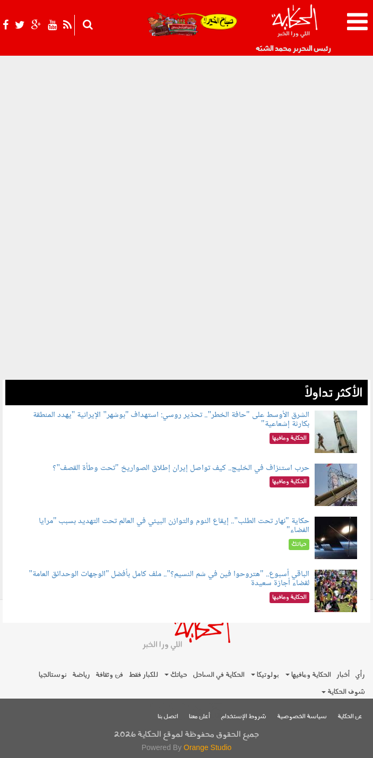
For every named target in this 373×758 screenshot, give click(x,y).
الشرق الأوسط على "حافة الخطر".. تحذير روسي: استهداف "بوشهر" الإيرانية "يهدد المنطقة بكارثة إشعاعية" (171, 420)
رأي (360, 675)
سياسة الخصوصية (302, 716)
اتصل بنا (168, 716)
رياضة (81, 675)
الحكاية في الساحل (219, 675)
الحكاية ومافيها (308, 675)
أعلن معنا (199, 716)
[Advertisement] (186, 305)
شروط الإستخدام (243, 716)
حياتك (175, 675)
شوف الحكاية (343, 692)
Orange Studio (207, 747)
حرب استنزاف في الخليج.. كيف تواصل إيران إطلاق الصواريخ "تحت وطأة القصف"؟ (181, 468)
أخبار (343, 675)
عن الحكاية (349, 716)
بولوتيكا (265, 675)
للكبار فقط (143, 675)
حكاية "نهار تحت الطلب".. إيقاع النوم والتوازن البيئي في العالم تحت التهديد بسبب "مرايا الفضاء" (174, 526)
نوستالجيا (53, 675)
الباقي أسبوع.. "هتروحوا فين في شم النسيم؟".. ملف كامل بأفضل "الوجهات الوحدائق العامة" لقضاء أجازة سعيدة (169, 579)
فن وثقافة (109, 675)
